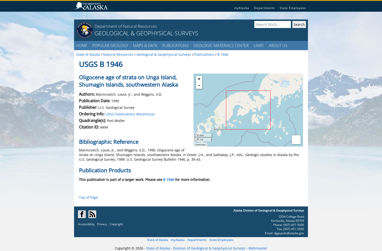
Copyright (116, 224)
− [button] (199, 86)
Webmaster (257, 248)
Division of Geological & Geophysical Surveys (209, 248)
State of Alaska (157, 240)
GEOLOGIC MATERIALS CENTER (221, 45)
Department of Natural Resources (126, 26)
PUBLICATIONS (175, 45)
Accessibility (86, 224)
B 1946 (168, 179)
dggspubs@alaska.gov (289, 233)
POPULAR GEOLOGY (110, 45)
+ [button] (199, 79)
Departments (264, 8)
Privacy (102, 224)
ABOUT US (278, 45)
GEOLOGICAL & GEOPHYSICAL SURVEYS (146, 33)
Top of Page (88, 197)
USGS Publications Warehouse (130, 114)
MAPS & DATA (145, 45)
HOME (81, 45)
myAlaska (241, 8)
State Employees (293, 8)
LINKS (259, 45)
